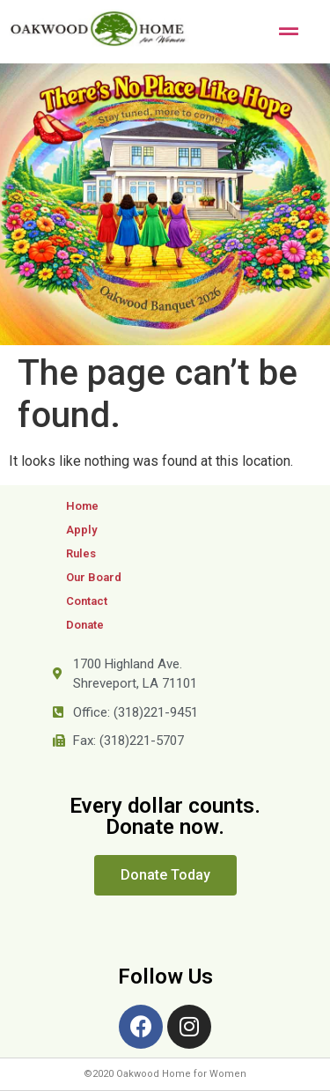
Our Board (93, 577)
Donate (85, 624)
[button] (165, 875)
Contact (86, 601)
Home (82, 505)
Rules (81, 553)
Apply (81, 529)
